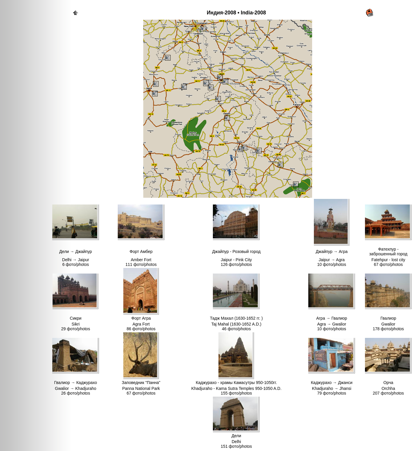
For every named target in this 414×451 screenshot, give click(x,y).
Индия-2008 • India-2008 (236, 13)
